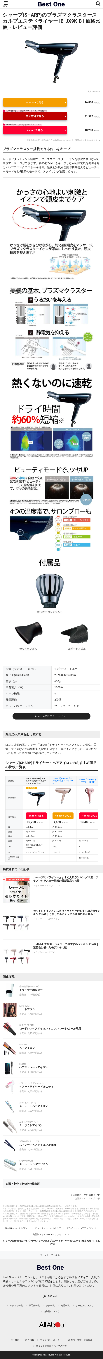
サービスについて (84, 1305)
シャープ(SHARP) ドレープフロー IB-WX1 (88, 780)
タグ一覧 (50, 1305)
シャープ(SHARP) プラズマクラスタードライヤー (63, 781)
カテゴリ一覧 (16, 1305)
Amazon (96, 91)
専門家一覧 (34, 1305)
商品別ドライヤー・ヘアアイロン (49, 1234)
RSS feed (52, 1296)
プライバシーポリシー (51, 1340)
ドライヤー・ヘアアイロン (80, 1228)
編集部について (51, 1311)
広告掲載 (29, 1340)
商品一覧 (65, 1305)
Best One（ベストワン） (17, 1228)
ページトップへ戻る (50, 1255)
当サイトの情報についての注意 (51, 1346)
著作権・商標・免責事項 (80, 1340)
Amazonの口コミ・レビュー (51, 716)
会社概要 (14, 1340)
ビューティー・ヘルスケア (48, 1228)
